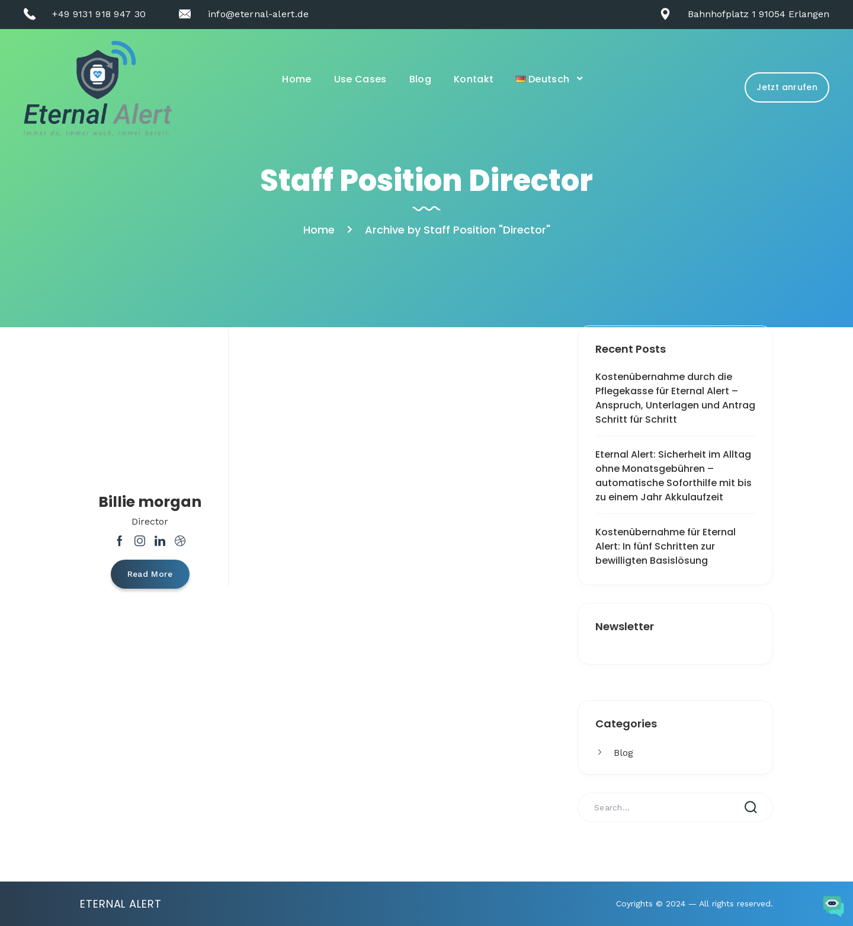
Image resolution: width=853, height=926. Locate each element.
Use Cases (360, 79)
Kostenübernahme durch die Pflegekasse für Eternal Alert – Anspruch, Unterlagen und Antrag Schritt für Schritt (675, 398)
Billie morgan (149, 501)
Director (150, 521)
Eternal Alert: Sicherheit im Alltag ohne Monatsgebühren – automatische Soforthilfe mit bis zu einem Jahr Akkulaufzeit (673, 476)
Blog (420, 79)
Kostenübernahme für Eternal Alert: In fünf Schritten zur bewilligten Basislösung (665, 546)
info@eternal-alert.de (258, 14)
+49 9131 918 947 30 (99, 14)
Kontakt (473, 79)
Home (296, 79)
